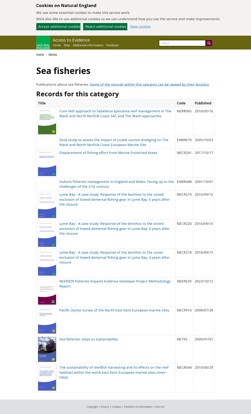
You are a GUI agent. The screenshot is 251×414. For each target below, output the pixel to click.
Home (57, 45)
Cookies (116, 406)
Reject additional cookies (105, 26)
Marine (53, 54)
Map (67, 45)
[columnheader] (105, 103)
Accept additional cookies (59, 26)
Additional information (88, 45)
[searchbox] (182, 43)
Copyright (92, 406)
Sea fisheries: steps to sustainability (88, 339)
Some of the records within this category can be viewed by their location (149, 84)
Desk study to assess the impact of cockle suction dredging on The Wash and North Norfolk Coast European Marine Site (113, 142)
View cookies (140, 26)
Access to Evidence (71, 40)
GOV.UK (159, 406)
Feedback (112, 45)
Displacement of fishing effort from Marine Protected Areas (108, 152)
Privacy (105, 406)
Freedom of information (138, 406)
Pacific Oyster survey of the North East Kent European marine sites (114, 310)
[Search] (209, 43)
